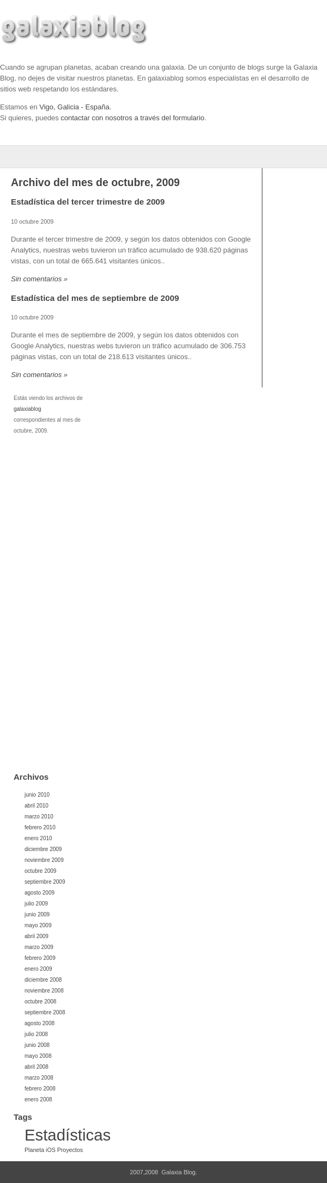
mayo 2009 (38, 925)
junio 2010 (37, 795)
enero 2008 (38, 1099)
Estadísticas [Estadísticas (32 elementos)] (68, 1135)
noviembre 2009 (44, 860)
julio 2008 (36, 1034)
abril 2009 (37, 936)
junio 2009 (37, 914)
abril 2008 (37, 1067)
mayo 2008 (38, 1056)
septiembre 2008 (45, 1012)
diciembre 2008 (43, 980)
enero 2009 (38, 969)
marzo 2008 (39, 1078)
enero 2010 (38, 838)
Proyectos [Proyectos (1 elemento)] (70, 1150)
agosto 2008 (40, 1023)
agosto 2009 (40, 893)
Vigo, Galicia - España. (75, 107)
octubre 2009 (40, 871)
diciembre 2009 (43, 849)
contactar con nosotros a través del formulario (132, 118)
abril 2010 (37, 806)
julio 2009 (36, 904)
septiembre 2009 (45, 882)
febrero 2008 (40, 1089)
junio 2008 (37, 1045)
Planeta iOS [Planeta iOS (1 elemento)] (40, 1150)
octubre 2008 (40, 1002)
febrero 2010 (40, 827)
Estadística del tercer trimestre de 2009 (88, 201)
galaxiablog (27, 409)
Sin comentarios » (39, 279)
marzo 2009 (39, 947)
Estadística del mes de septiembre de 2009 (95, 298)
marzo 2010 (39, 817)
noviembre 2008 (44, 991)
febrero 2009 (40, 958)
